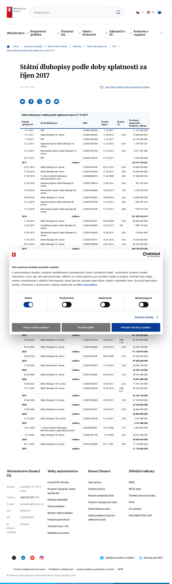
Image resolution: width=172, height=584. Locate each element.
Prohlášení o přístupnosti (61, 569)
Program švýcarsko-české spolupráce (62, 491)
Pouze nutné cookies (36, 327)
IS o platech (135, 509)
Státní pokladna (56, 506)
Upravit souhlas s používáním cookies (95, 569)
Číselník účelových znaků (142, 495)
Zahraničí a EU (117, 33)
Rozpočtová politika (38, 33)
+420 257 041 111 (29, 497)
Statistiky (77, 46)
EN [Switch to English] (150, 12)
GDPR (120, 569)
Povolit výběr (86, 327)
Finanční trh (67, 33)
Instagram (42, 558)
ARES (132, 482)
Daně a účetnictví (89, 33)
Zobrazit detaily (144, 317)
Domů (16, 46)
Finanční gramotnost (59, 519)
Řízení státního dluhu (58, 46)
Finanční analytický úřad (101, 495)
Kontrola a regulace (141, 33)
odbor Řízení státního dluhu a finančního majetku (127, 87)
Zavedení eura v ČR (58, 526)
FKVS (131, 502)
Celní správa (94, 482)
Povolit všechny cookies (136, 327)
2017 (114, 46)
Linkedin (23, 558)
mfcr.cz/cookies (87, 284)
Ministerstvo (16, 33)
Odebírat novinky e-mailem (117, 557)
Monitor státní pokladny (60, 513)
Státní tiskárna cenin (99, 509)
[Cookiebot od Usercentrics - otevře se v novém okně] (145, 254)
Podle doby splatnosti (97, 46)
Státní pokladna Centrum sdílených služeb (101, 517)
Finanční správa (96, 489)
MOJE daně (135, 489)
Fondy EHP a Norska (58, 482)
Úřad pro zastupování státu (102, 502)
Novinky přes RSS (151, 557)
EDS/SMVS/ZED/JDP (140, 515)
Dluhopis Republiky (58, 499)
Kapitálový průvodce (58, 533)
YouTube (32, 558)
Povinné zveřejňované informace (29, 569)
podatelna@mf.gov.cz (32, 504)
